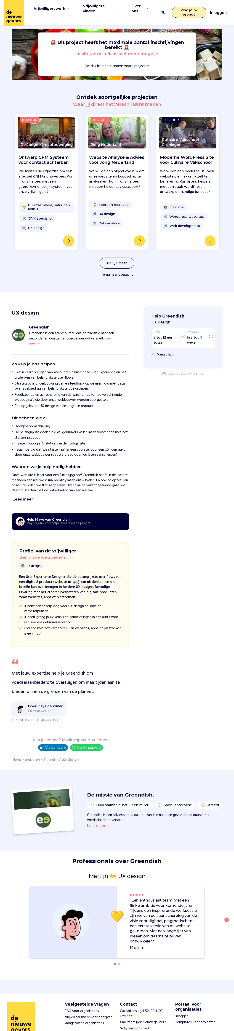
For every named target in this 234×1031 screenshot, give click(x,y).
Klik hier (198, 366)
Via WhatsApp (86, 739)
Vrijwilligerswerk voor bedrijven (88, 1010)
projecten (32, 751)
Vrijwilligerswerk (49, 8)
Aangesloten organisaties (84, 1016)
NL (160, 8)
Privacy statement (134, 1027)
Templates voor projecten (195, 1015)
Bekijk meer (117, 254)
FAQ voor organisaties (82, 1004)
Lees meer (98, 818)
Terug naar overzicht (117, 266)
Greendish (50, 751)
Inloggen (218, 8)
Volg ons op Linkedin (136, 1021)
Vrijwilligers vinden (97, 8)
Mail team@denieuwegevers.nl (143, 1015)
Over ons (137, 8)
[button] (228, 915)
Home (17, 751)
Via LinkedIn (53, 739)
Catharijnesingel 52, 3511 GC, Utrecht (141, 1006)
